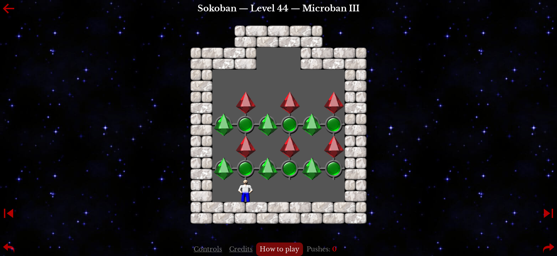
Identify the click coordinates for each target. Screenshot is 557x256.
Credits (241, 249)
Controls (208, 249)
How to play (279, 249)
